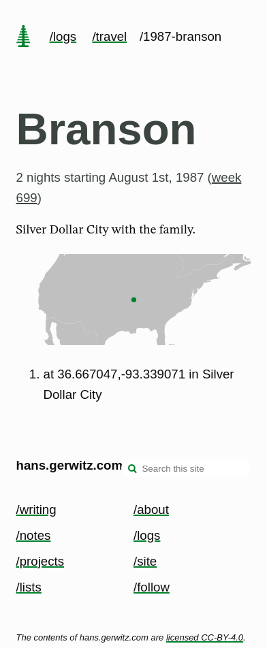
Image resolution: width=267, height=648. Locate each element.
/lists (29, 587)
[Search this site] (186, 468)
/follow (152, 587)
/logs (63, 36)
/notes (33, 535)
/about (151, 509)
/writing (36, 509)
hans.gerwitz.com (69, 465)
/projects (40, 561)
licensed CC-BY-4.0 (204, 637)
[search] (133, 470)
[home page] (23, 37)
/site (145, 561)
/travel (109, 36)
